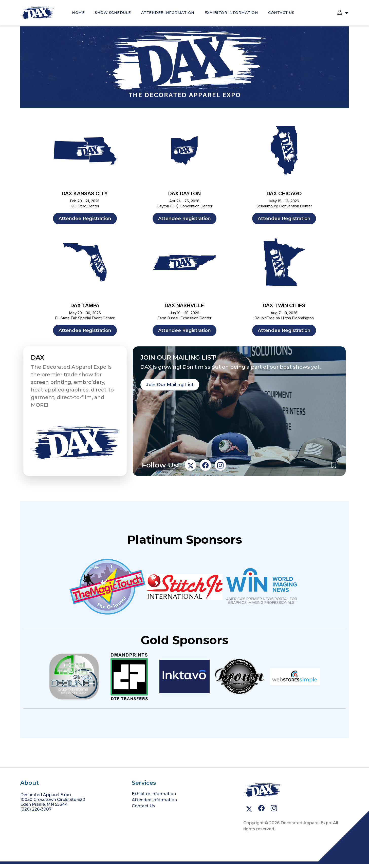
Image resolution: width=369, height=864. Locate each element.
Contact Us (281, 12)
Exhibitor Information (231, 12)
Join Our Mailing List (170, 384)
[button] (340, 13)
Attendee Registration (85, 218)
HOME (78, 12)
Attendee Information (167, 12)
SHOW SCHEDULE (113, 12)
